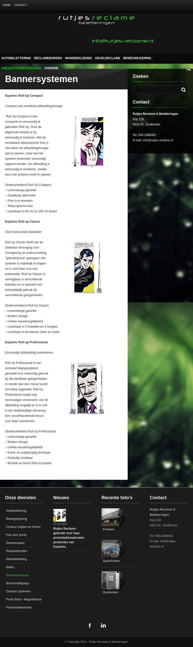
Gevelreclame (107, 58)
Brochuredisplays (17, 583)
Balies (10, 567)
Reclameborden (48, 58)
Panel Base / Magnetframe (24, 599)
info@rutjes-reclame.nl (158, 140)
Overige (51, 68)
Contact (20, 5)
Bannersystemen (17, 575)
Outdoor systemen (18, 591)
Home (7, 5)
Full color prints (16, 535)
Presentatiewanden (19, 607)
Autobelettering (16, 58)
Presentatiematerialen (21, 68)
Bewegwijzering (137, 58)
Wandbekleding (78, 58)
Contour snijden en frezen (23, 527)
